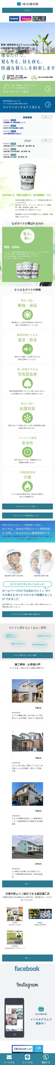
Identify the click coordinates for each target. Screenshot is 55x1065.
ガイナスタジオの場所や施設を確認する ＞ (27, 614)
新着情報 (13, 120)
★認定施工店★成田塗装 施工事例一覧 (16, 151)
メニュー (27, 10)
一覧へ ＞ (47, 117)
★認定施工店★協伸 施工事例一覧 (15, 157)
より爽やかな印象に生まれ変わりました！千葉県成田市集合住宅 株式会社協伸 (27, 874)
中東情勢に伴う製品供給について (14, 122)
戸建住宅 (38, 708)
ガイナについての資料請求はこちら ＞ (27, 515)
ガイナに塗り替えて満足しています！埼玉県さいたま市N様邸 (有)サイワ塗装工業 (27, 768)
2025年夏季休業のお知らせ (12, 133)
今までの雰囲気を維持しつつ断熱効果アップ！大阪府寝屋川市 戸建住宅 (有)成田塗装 (27, 821)
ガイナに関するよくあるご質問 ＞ (27, 655)
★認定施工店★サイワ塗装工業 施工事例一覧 (19, 146)
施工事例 (13, 143)
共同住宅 (38, 864)
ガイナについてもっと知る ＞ (27, 506)
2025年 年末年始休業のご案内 (13, 128)
